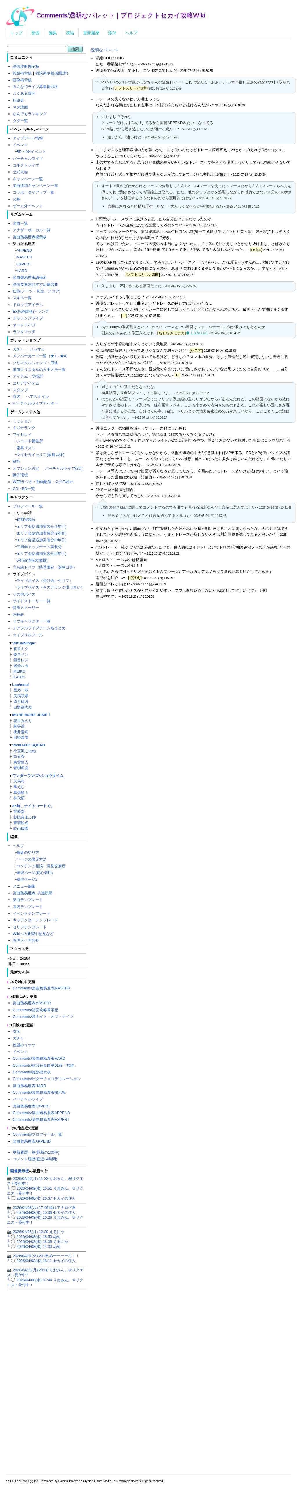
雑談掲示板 (22, 73)
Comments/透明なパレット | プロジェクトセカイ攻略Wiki (120, 15)
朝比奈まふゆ (24, 817)
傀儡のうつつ (24, 1045)
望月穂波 (20, 701)
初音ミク (20, 648)
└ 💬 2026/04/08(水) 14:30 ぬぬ (33, 1246)
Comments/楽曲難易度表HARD (39, 1058)
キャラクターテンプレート (35, 920)
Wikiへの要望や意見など (33, 934)
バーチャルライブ (28, 158)
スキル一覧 (22, 298)
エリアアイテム (26, 383)
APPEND (24, 250)
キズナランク (24, 428)
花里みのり (22, 721)
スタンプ (20, 390)
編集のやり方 (28, 852)
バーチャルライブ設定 (64, 468)
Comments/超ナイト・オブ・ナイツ (43, 1016)
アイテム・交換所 (28, 376)
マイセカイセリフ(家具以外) (40, 455)
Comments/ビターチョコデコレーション (47, 1079)
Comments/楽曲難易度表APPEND (41, 1113)
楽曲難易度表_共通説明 (32, 893)
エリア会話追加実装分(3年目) (41, 540)
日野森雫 (20, 737)
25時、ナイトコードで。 (33, 806)
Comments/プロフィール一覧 (37, 1134)
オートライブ (24, 325)
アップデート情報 (28, 138)
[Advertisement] (190, 645)
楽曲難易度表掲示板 (30, 237)
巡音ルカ (20, 666)
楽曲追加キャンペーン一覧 (35, 185)
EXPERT (24, 264)
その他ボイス (24, 594)
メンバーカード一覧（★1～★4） (41, 356)
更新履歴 (91, 33)
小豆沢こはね (24, 751)
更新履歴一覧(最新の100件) (36, 1152)
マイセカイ (22, 434)
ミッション (22, 421)
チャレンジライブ (28, 318)
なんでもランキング (30, 114)
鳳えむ (19, 787)
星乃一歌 (20, 690)
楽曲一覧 (20, 223)
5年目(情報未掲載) (32, 560)
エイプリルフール (28, 635)
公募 (16, 199)
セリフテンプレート (30, 927)
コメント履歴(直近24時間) (35, 1159)
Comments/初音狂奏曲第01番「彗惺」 (45, 1065)
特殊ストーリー (26, 607)
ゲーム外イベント (28, 206)
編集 (53, 33)
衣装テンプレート (28, 907)
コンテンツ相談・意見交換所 (41, 866)
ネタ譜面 (20, 107)
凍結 (70, 33)
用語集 (18, 100)
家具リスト (26, 448)
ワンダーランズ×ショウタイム (38, 775)
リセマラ (37, 349)
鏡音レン (20, 660)
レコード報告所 (30, 441)
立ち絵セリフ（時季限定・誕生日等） (45, 567)
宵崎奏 (19, 811)
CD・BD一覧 (24, 489)
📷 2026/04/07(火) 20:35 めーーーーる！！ (43, 1256)
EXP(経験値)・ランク (31, 311)
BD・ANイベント (31, 151)
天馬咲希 (20, 696)
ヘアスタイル (37, 396)
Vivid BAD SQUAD (28, 745)
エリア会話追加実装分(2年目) (41, 533)
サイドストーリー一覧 (31, 601)
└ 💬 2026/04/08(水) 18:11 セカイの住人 (41, 1261)
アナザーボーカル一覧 (31, 230)
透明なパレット (105, 50)
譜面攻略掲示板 (26, 66)
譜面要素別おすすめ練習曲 (35, 284)
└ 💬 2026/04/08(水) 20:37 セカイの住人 (41, 1198)
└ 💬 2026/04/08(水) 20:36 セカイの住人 (41, 1212)
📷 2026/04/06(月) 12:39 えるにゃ (35, 1232)
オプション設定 (26, 468)
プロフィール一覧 (28, 506)
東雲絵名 (20, 823)
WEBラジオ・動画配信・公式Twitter (43, 482)
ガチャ (18, 349)
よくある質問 (24, 93)
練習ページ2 (27, 879)
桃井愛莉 (20, 732)
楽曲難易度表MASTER (32, 1003)
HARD (22, 271)
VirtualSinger (23, 643)
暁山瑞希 (20, 828)
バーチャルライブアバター (35, 403)
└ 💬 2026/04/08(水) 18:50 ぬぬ (33, 1236)
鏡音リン (20, 654)
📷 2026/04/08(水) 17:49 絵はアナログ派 (41, 1207)
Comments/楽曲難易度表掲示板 (39, 1092)
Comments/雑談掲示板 (32, 1072)
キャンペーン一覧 (28, 179)
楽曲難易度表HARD (29, 1086)
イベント (20, 145)
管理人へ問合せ (26, 940)
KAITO (19, 677)
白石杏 (19, 756)
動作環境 (20, 475)
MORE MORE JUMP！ (31, 715)
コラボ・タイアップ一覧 (33, 192)
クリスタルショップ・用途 (35, 363)
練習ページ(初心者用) (35, 873)
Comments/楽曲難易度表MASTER (41, 988)
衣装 (16, 396)
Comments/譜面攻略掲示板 (35, 1010)
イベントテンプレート (31, 913)
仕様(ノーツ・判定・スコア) (37, 291)
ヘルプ (131, 33)
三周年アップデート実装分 (39, 547)
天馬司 (19, 781)
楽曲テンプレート (28, 900)
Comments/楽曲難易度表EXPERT (41, 1119)
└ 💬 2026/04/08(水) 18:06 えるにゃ (37, 1241)
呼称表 (18, 614)
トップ (16, 33)
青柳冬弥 (20, 768)
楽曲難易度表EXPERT (31, 1106)
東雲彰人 (20, 762)
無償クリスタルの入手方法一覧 (39, 369)
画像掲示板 (22, 80)
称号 (16, 461)
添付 (112, 33)
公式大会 (20, 172)
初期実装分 (26, 519)
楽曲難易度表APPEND (32, 1141)
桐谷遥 (19, 726)
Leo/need (20, 684)
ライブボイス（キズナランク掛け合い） (50, 587)
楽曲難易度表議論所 (30, 277)
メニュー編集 (24, 886)
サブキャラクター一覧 (31, 621)
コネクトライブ (26, 165)
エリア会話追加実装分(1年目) (41, 526)
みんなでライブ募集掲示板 (35, 87)
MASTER (24, 257)
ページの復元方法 (32, 859)
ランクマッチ (24, 332)
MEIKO (19, 671)
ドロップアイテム (28, 305)
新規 (36, 33)
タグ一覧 (20, 121)
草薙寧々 (20, 792)
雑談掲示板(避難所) (51, 73)
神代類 (19, 798)
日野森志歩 (22, 707)
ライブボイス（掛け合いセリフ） (45, 580)
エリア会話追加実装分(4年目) (41, 553)
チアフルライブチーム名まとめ (39, 628)
